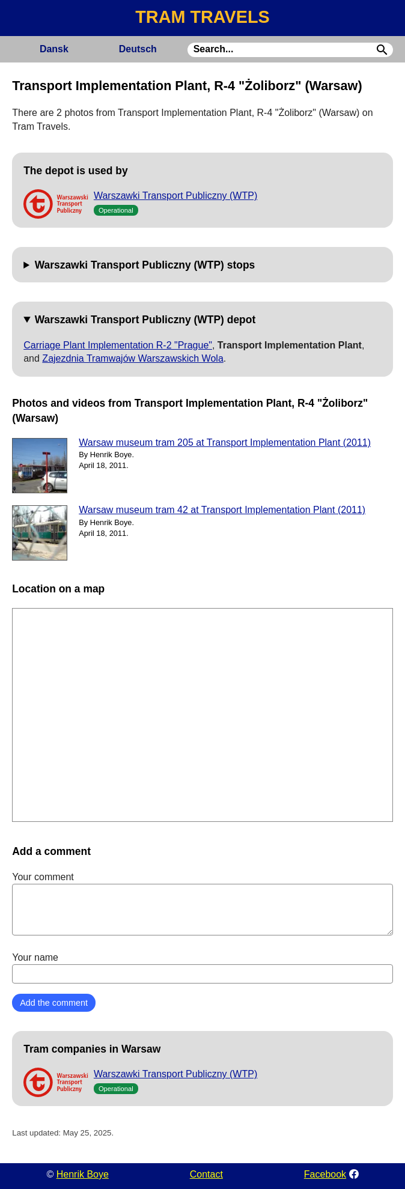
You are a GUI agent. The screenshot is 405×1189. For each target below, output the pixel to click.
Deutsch (138, 49)
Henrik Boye (82, 1174)
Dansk (54, 49)
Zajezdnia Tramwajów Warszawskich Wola (132, 358)
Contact (206, 1174)
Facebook (325, 1174)
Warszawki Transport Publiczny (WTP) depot (145, 320)
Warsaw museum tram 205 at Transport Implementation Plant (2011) (225, 442)
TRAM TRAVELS (202, 16)
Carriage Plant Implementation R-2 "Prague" (117, 345)
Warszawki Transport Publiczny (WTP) (175, 195)
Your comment (202, 903)
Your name (202, 968)
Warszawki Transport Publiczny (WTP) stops (145, 265)
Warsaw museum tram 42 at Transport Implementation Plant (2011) (222, 510)
